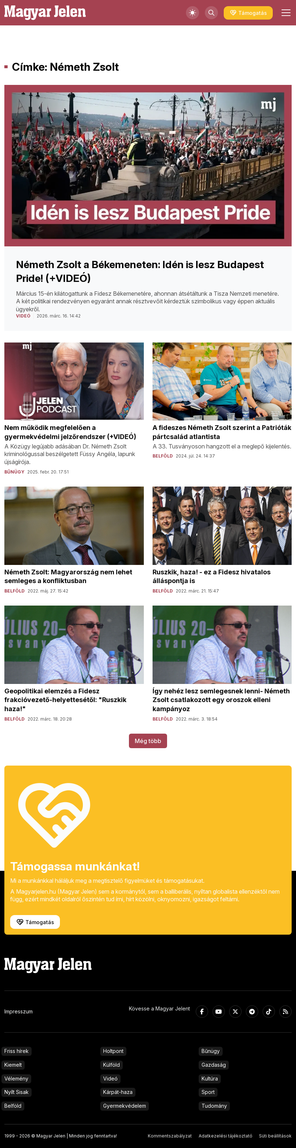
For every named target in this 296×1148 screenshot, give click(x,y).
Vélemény (16, 1078)
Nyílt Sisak (16, 1092)
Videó (110, 1078)
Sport (208, 1092)
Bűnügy (211, 1051)
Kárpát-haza (118, 1092)
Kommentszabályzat (170, 1136)
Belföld (12, 1106)
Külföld (111, 1065)
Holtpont (113, 1051)
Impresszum (18, 1011)
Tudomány (214, 1106)
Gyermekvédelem (124, 1106)
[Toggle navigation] (285, 12)
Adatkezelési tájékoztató (225, 1136)
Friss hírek (16, 1051)
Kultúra (210, 1078)
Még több (148, 741)
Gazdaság (214, 1065)
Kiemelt (13, 1065)
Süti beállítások (275, 1136)
